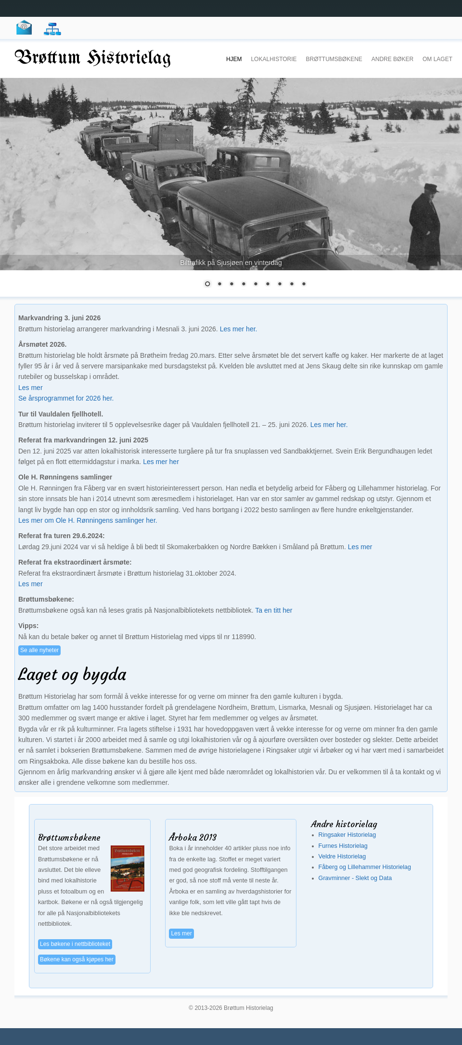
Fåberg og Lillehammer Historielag (365, 867)
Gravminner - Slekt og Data (355, 878)
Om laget (437, 59)
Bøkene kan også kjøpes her (77, 959)
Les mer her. (238, 329)
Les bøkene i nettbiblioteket (75, 944)
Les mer (30, 387)
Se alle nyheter (39, 650)
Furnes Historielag (343, 846)
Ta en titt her (273, 610)
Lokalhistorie (273, 59)
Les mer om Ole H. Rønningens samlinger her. (87, 520)
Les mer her (161, 462)
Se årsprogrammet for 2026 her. (66, 398)
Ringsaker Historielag (347, 834)
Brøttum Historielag (92, 58)
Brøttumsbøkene (334, 59)
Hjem (234, 59)
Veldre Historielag (342, 856)
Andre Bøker (392, 59)
